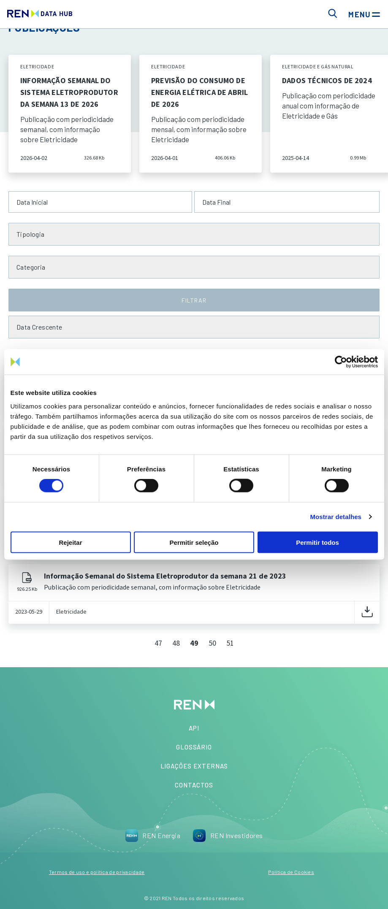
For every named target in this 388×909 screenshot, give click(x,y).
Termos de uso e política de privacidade (97, 872)
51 (230, 643)
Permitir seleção (194, 542)
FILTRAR (194, 300)
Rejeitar (70, 542)
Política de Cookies (291, 872)
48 (176, 643)
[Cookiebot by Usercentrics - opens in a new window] (341, 362)
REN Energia (152, 835)
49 (194, 643)
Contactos (194, 785)
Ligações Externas (194, 766)
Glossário (194, 747)
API (194, 728)
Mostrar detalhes (335, 516)
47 (158, 643)
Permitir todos (317, 542)
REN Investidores (228, 835)
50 (212, 643)
